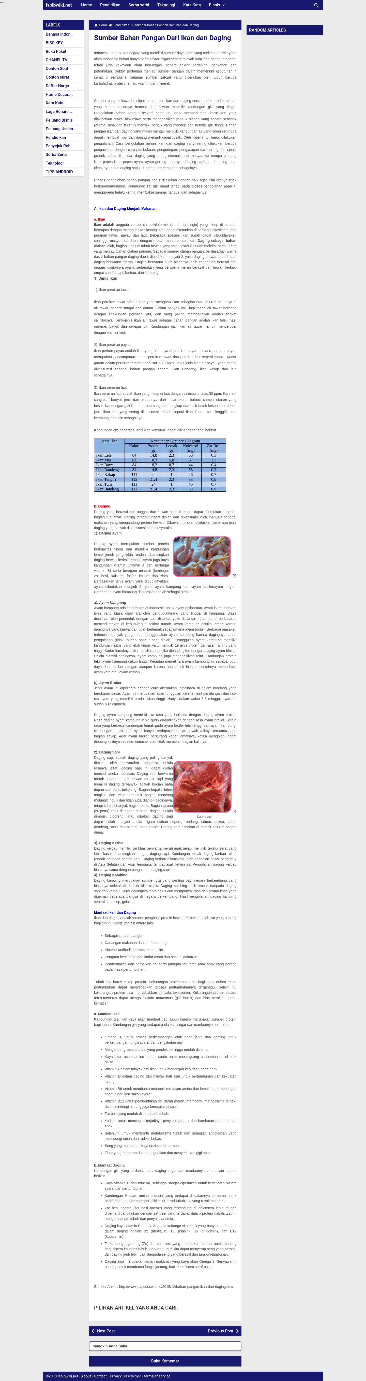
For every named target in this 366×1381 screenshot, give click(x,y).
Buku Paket (56, 51)
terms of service (157, 1376)
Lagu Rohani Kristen (64, 111)
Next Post (106, 1331)
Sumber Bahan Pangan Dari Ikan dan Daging (164, 38)
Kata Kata (192, 5)
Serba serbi (139, 5)
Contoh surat (57, 77)
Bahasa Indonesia (62, 34)
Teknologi (166, 5)
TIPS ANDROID (59, 171)
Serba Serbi (56, 154)
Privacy (116, 1376)
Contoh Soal (57, 68)
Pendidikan (110, 5)
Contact (100, 1376)
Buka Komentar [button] (165, 1361)
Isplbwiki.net (59, 5)
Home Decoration (62, 94)
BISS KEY (54, 42)
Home (86, 5)
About (86, 1376)
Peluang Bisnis (59, 120)
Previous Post (220, 1331)
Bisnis (218, 5)
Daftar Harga (57, 85)
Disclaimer (132, 1376)
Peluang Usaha (59, 128)
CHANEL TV (56, 59)
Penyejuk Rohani (61, 145)
